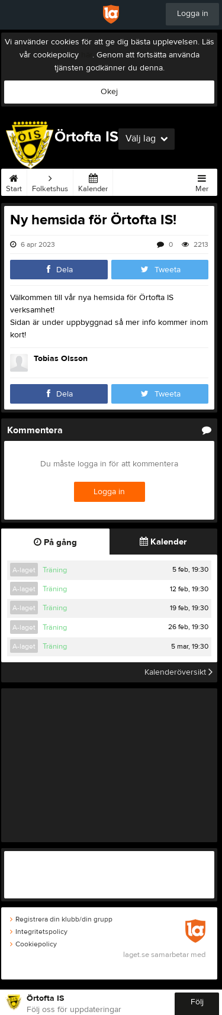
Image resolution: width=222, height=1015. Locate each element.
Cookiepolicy (33, 944)
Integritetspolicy (38, 931)
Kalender (93, 181)
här (86, 55)
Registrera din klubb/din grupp (61, 919)
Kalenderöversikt (178, 672)
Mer (201, 181)
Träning (55, 570)
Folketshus (50, 181)
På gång (55, 542)
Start (14, 181)
